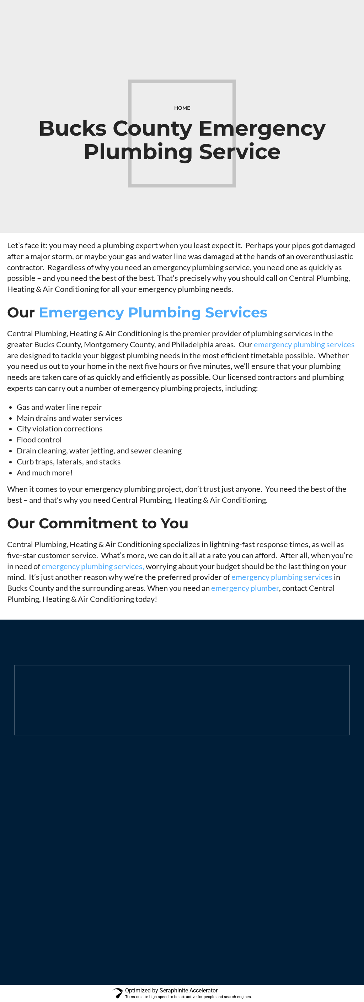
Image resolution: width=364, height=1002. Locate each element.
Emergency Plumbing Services (153, 312)
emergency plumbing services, (93, 566)
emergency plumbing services (304, 344)
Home (182, 108)
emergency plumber (245, 588)
